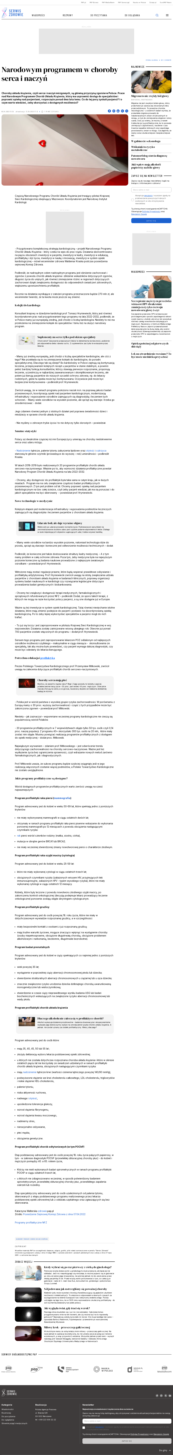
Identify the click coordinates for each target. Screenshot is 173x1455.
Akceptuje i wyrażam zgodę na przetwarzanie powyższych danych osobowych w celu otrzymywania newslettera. (152, 200)
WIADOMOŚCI (138, 271)
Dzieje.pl (152, 2)
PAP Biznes (94, 2)
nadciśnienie (29, 1072)
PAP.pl (83, 2)
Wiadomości (38, 15)
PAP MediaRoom (108, 2)
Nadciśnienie (24, 450)
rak (19, 835)
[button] (167, 15)
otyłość (90, 450)
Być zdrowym (166, 60)
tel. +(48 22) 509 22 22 (45, 1420)
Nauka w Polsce (139, 2)
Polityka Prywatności (151, 211)
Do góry (165, 1450)
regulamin (148, 196)
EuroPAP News (165, 2)
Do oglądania (132, 15)
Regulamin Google (139, 214)
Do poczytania (99, 15)
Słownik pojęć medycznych (14, 1423)
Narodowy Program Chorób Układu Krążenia (32, 1239)
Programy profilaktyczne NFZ (31, 1222)
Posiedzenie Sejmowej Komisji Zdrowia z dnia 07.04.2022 (54, 1214)
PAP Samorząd (123, 2)
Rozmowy (68, 15)
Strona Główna (152, 60)
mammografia (62, 798)
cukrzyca (101, 450)
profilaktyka (47, 658)
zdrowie (42, 1211)
